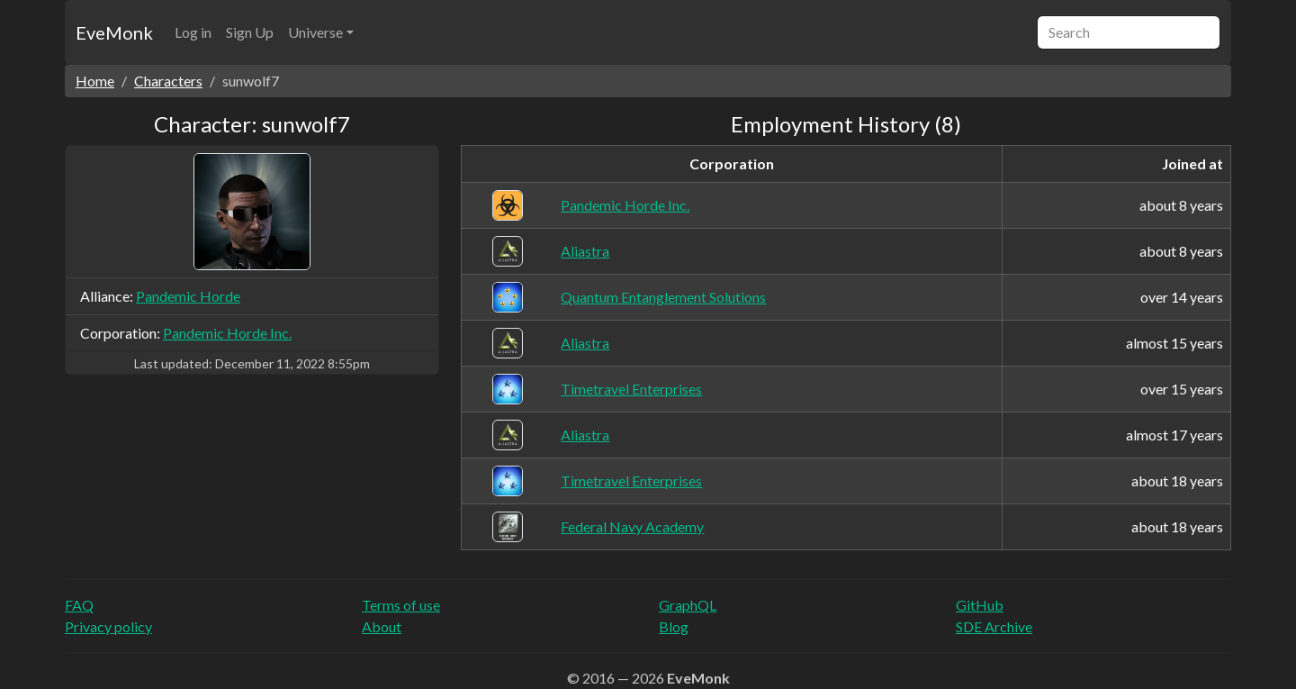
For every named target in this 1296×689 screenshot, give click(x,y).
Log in (193, 32)
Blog (673, 626)
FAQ (79, 604)
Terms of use (401, 604)
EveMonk (114, 32)
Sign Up (250, 32)
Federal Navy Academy (632, 526)
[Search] (1128, 32)
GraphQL (687, 604)
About (381, 626)
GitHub (980, 604)
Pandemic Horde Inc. (227, 332)
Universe (315, 32)
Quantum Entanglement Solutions (663, 296)
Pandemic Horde (188, 295)
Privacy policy (108, 626)
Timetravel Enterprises (631, 388)
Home (95, 80)
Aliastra (585, 250)
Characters (168, 80)
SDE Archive (994, 626)
